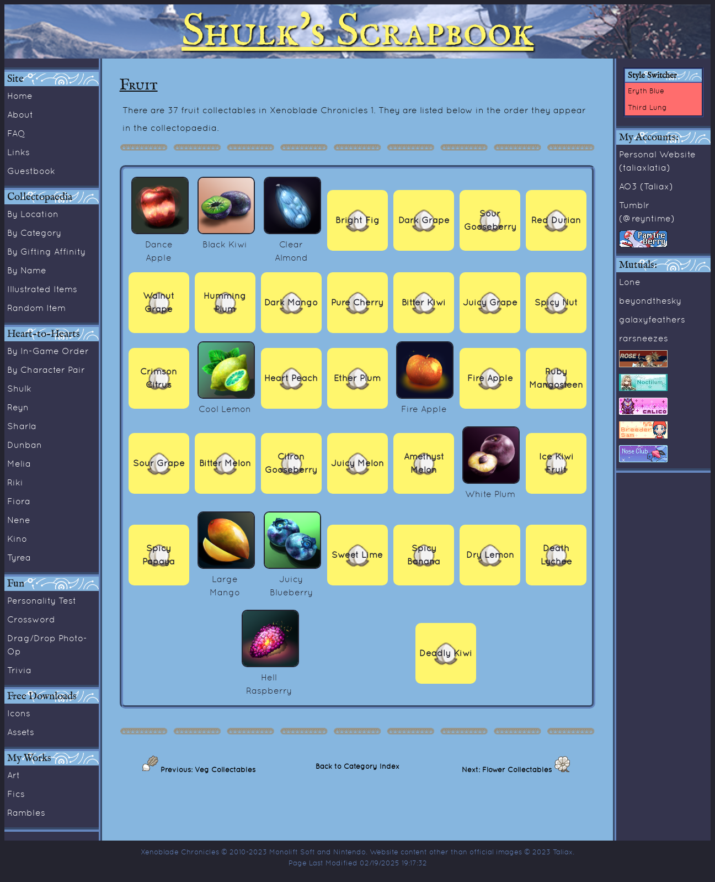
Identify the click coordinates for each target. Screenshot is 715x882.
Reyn (18, 407)
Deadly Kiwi (445, 653)
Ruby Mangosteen (556, 378)
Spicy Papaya (158, 555)
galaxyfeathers (652, 319)
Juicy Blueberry (292, 578)
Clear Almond (292, 244)
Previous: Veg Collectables (206, 769)
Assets (20, 731)
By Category (34, 232)
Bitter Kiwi (424, 302)
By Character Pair (46, 369)
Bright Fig (357, 220)
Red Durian (556, 220)
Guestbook (31, 170)
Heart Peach (291, 378)
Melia (19, 463)
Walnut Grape (158, 302)
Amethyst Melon (424, 463)
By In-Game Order (48, 350)
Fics (16, 793)
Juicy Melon (357, 463)
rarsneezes (643, 338)
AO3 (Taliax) (646, 186)
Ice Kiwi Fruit (556, 463)
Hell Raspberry (270, 677)
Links (18, 151)
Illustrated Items (42, 288)
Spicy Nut (556, 302)
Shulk (19, 388)
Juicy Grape (490, 302)
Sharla (21, 425)
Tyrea (19, 557)
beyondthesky (650, 300)
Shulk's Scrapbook (357, 31)
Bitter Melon (225, 463)
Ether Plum (357, 378)
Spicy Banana (423, 555)
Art (13, 774)
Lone (630, 281)
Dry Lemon (490, 555)
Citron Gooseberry (291, 463)
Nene (18, 519)
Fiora (18, 501)
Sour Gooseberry (490, 220)
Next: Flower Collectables (508, 769)
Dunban (24, 444)
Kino (17, 538)
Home (20, 95)
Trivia (19, 670)
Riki (15, 482)
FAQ (16, 133)
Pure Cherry (357, 302)
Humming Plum (225, 302)
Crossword (31, 619)
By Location (32, 213)
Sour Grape (159, 463)
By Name (26, 270)
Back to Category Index (357, 766)
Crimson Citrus (158, 378)
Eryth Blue (646, 90)
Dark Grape (424, 220)
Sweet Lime (357, 555)
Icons (18, 713)
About (20, 114)
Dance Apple (160, 244)
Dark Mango (291, 302)
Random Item (36, 307)
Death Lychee (556, 555)
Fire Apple (490, 378)
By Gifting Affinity (46, 251)
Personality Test (41, 600)
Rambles (26, 812)
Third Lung (647, 107)
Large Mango (226, 578)
